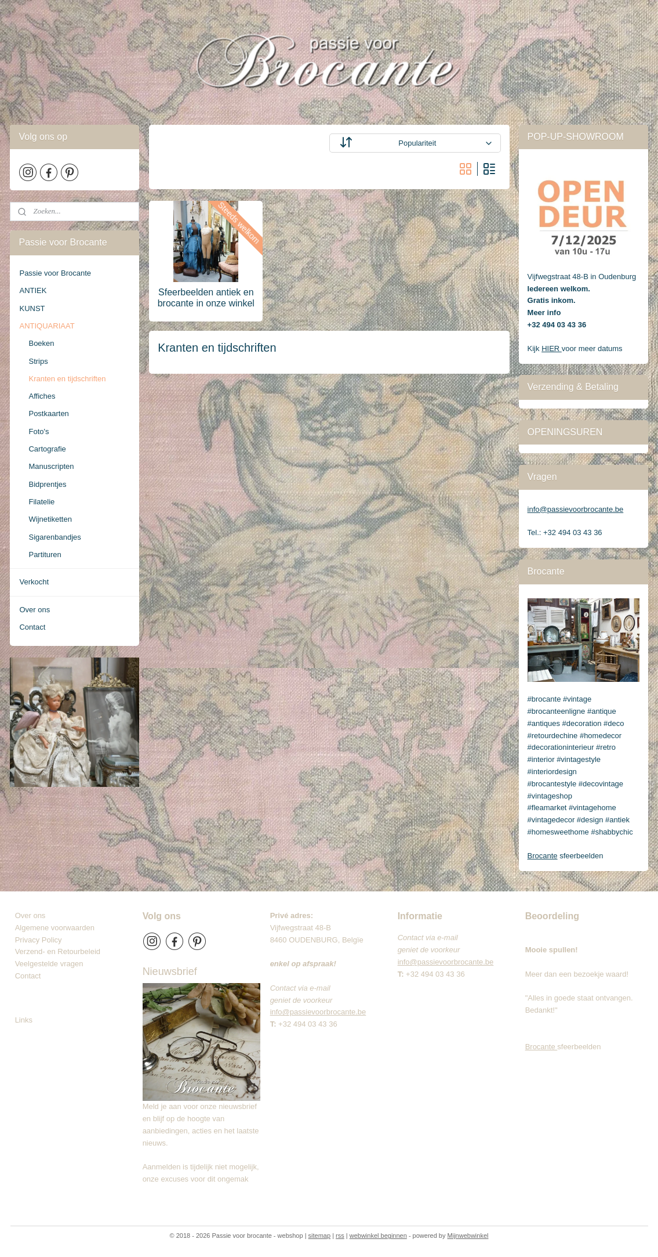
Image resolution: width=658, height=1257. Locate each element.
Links (23, 1020)
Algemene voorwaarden (54, 927)
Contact (32, 627)
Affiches (41, 396)
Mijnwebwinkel (468, 1235)
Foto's (38, 431)
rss (340, 1235)
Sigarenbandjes (54, 537)
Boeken (41, 343)
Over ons (34, 609)
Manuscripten (51, 466)
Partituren (44, 554)
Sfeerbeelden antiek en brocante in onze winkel (205, 297)
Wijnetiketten (49, 519)
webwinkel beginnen (378, 1235)
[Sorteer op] (414, 143)
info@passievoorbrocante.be (576, 509)
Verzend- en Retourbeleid (57, 951)
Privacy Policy (38, 939)
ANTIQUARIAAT (46, 326)
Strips (38, 361)
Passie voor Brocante (55, 273)
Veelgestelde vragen (49, 963)
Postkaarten (48, 413)
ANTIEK (32, 290)
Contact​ (32, 975)
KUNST (32, 308)
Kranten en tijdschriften (67, 378)
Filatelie (41, 501)
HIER (551, 348)
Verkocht (34, 581)
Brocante (543, 855)
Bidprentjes (47, 484)
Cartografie (47, 449)
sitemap (319, 1235)
